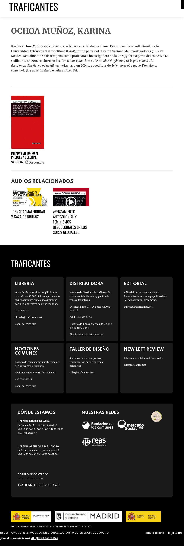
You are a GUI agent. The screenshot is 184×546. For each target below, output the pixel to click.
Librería (24, 284)
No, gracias (175, 533)
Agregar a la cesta (27, 162)
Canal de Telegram (25, 324)
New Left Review (144, 349)
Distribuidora (86, 284)
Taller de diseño (89, 349)
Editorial (135, 284)
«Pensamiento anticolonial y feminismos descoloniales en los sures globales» (70, 222)
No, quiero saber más (44, 538)
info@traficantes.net (30, 478)
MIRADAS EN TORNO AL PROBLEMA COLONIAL (24, 155)
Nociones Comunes (27, 351)
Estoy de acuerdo (154, 533)
